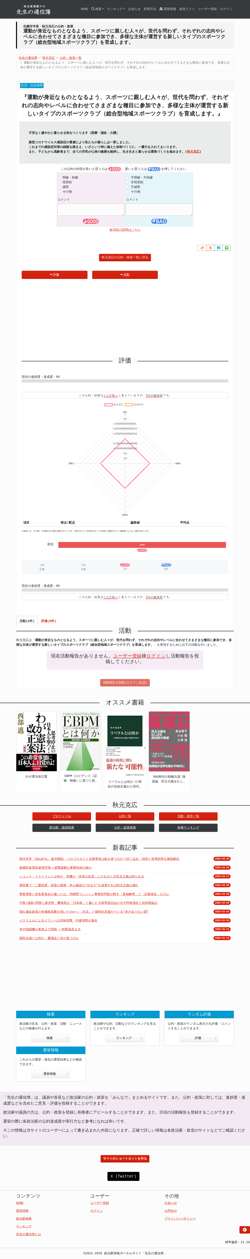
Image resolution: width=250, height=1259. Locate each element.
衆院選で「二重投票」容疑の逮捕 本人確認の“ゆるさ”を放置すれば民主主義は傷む (79, 885)
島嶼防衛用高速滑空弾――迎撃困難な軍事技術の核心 (55, 868)
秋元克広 (193, 152)
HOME (84, 9)
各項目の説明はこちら (125, 230)
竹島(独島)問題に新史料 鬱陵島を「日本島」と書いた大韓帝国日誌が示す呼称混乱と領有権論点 (88, 903)
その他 (67, 192)
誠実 (65, 187)
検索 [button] (96, 9)
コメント (63, 199)
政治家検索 (24, 1219)
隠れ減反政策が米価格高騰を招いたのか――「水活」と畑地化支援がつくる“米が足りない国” (84, 912)
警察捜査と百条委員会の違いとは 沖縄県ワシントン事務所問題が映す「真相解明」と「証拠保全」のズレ (94, 894)
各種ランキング (188, 828)
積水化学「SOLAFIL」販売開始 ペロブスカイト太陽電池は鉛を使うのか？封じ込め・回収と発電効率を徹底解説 (99, 859)
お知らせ (134, 9)
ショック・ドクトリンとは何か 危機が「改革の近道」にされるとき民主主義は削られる (81, 876)
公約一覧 (125, 816)
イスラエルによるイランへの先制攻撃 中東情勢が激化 (58, 921)
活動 (125, 275)
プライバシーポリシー (180, 1219)
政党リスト (187, 9)
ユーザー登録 (207, 9)
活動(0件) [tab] (27, 621)
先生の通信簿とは (28, 1234)
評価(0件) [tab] (48, 621)
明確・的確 (70, 177)
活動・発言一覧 (188, 816)
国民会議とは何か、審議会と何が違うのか (49, 938)
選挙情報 (167, 9)
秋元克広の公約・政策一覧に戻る (125, 257)
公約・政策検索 (125, 828)
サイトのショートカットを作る (125, 1159)
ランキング (129, 1038)
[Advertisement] (125, 319)
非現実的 (137, 182)
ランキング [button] (115, 9)
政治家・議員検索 (61, 828)
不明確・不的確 (142, 177)
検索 (57, 1038)
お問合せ (170, 1211)
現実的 (67, 182)
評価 (54, 275)
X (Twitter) (123, 1176)
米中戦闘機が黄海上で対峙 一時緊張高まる (50, 929)
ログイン (226, 9)
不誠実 (135, 187)
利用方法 (150, 9)
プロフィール (61, 816)
